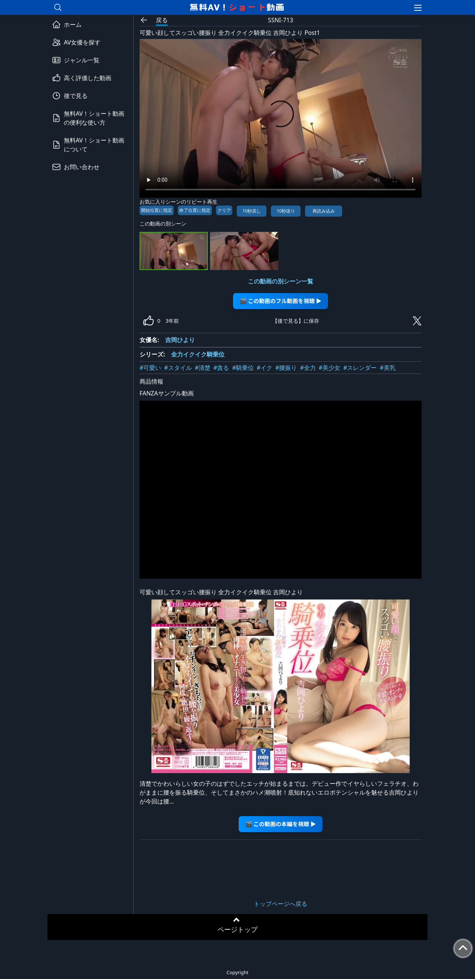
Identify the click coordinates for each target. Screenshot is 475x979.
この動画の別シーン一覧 (280, 281)
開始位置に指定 (156, 210)
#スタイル (177, 367)
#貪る (221, 367)
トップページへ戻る (280, 904)
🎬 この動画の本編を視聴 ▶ (280, 824)
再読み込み (323, 211)
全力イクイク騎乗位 (198, 354)
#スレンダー (360, 367)
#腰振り (286, 367)
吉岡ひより (180, 340)
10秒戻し (251, 211)
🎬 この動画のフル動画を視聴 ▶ (281, 301)
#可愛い (150, 367)
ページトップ (237, 929)
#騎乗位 (242, 367)
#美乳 (387, 367)
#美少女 (329, 367)
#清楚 (202, 367)
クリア (224, 210)
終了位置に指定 (194, 210)
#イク (264, 367)
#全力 (307, 367)
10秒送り (285, 211)
